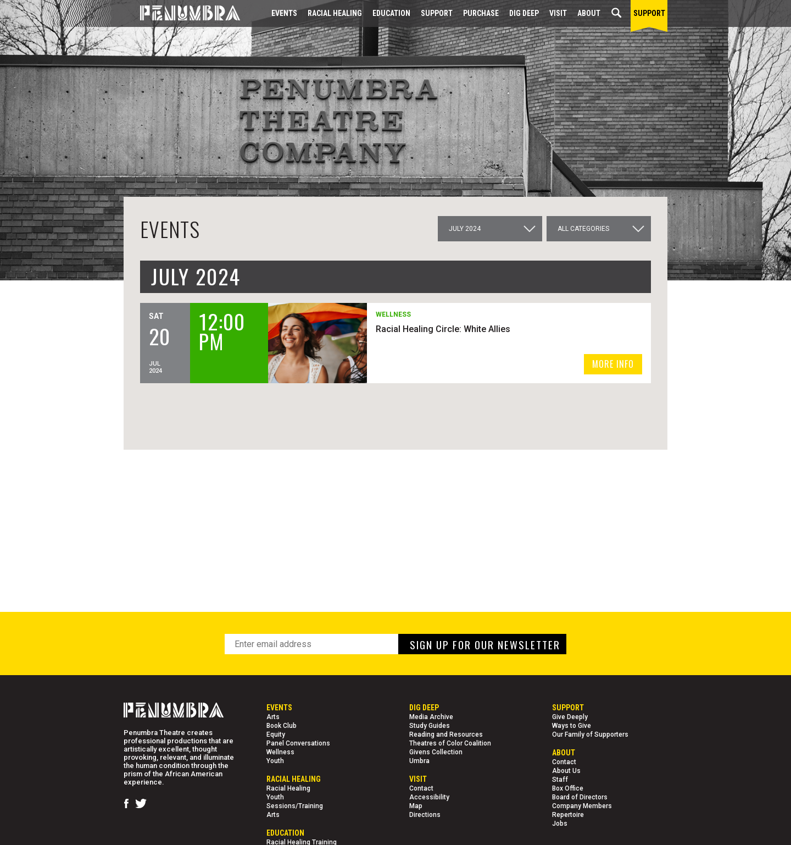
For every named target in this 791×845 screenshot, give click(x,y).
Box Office (567, 788)
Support (437, 13)
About (588, 13)
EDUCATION (391, 13)
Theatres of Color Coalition (450, 743)
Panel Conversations (298, 743)
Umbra (419, 761)
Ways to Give (571, 726)
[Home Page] (182, 13)
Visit (558, 13)
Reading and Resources (446, 734)
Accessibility (429, 797)
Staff (560, 779)
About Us (566, 771)
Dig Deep (524, 13)
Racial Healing (335, 13)
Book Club (281, 726)
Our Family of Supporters (590, 734)
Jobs (559, 823)
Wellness (280, 752)
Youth (275, 761)
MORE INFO (613, 364)
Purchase (481, 13)
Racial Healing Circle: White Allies (444, 329)
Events (284, 13)
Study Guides (429, 726)
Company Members (582, 806)
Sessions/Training (294, 806)
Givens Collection (436, 752)
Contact (421, 788)
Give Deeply (570, 717)
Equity (275, 734)
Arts (273, 717)
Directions (425, 815)
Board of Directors (580, 797)
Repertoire (568, 815)
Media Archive (431, 717)
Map (415, 806)
